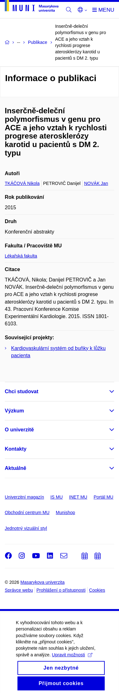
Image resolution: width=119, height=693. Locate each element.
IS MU (56, 497)
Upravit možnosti (72, 672)
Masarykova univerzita (42, 582)
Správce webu (19, 590)
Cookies (97, 590)
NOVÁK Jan (96, 183)
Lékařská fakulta (21, 255)
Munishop (65, 512)
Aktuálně (15, 468)
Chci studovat (21, 391)
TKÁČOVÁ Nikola (22, 183)
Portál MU (103, 497)
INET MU (78, 497)
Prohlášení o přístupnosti (61, 590)
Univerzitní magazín (24, 497)
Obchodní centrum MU (27, 512)
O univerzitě (19, 429)
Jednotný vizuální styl (26, 528)
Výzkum (14, 410)
